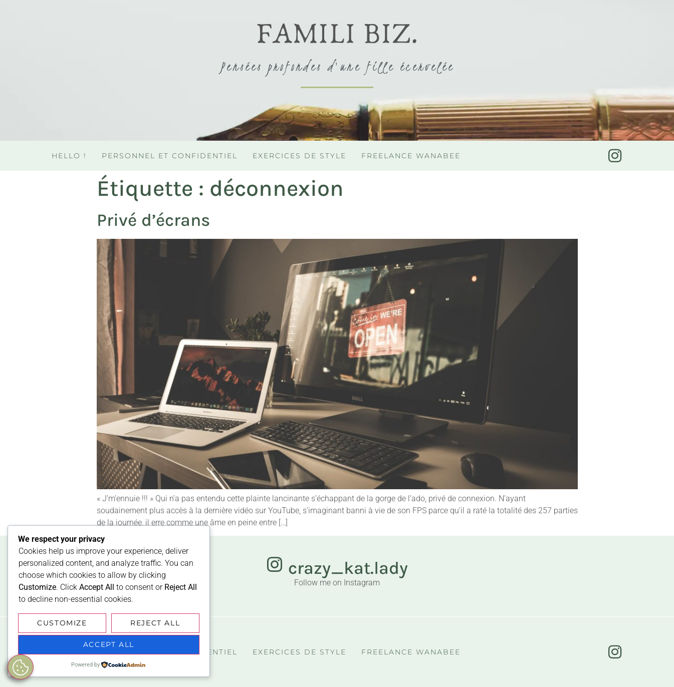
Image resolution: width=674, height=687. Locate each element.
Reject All (155, 623)
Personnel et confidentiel (170, 155)
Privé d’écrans (153, 220)
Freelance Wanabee (411, 155)
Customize (62, 623)
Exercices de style (299, 155)
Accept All (108, 644)
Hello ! (69, 155)
